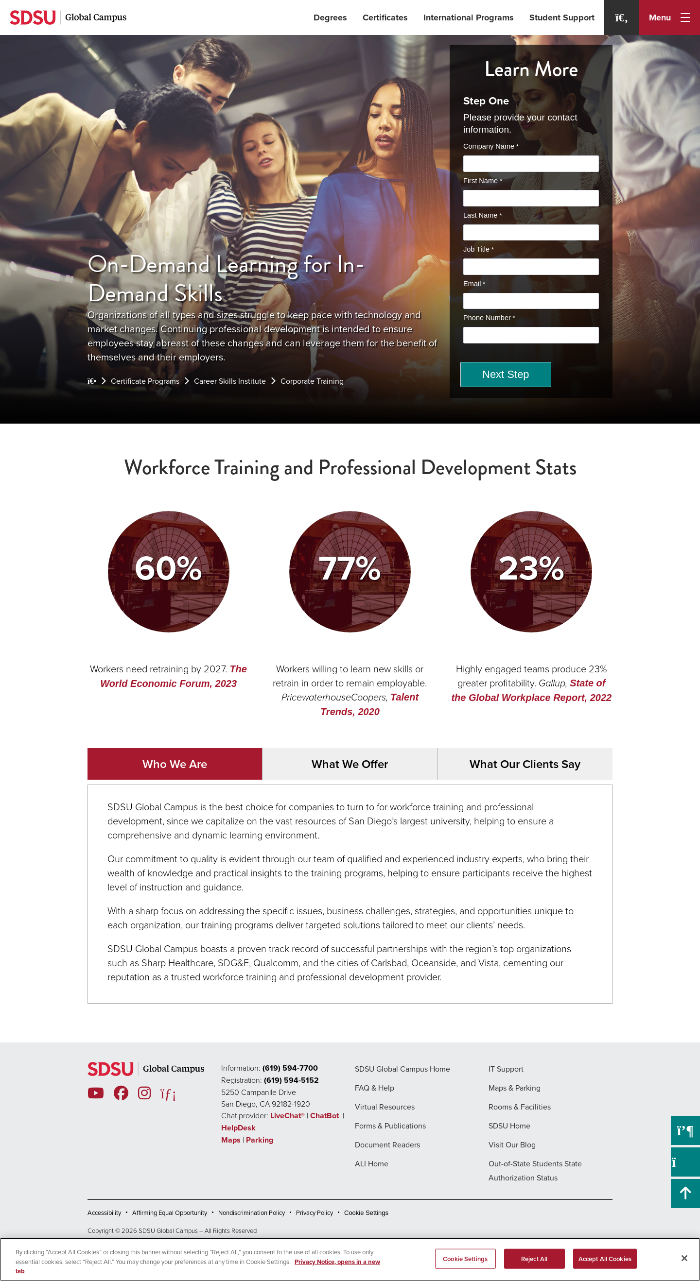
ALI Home (371, 1163)
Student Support (562, 17)
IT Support (506, 1069)
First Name (481, 181)
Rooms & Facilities (520, 1106)
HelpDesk (239, 1127)
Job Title (476, 249)
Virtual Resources (385, 1106)
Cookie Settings (366, 1213)
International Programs (468, 17)
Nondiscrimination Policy (251, 1213)
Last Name (481, 215)
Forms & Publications (390, 1125)
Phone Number (487, 318)
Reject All (534, 1258)
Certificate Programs (145, 381)
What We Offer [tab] (350, 763)
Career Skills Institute (230, 381)
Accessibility (104, 1213)
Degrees (330, 17)
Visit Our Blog (512, 1144)
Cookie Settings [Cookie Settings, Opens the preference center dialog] (465, 1258)
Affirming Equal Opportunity (169, 1213)
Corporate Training (312, 381)
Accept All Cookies (604, 1258)
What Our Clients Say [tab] (525, 763)
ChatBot (325, 1115)
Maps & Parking (515, 1087)
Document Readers (387, 1144)
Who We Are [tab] (174, 763)
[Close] (684, 1258)
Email (472, 284)
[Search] (621, 17)
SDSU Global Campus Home (402, 1069)
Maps (231, 1139)
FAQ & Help (374, 1087)
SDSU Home (509, 1125)
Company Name (488, 146)
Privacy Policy (314, 1213)
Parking (259, 1139)
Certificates (385, 17)
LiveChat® (287, 1115)
